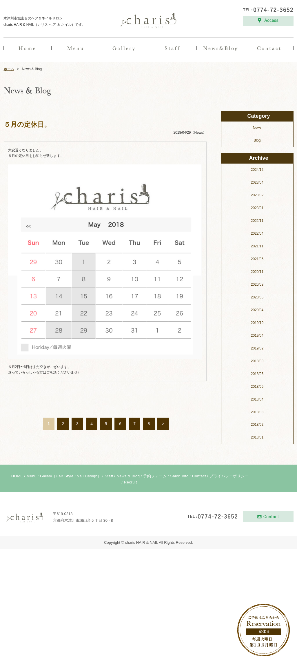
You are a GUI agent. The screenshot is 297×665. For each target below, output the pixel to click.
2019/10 (257, 439)
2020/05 (257, 413)
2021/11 (257, 362)
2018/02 (257, 541)
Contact (199, 592)
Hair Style (64, 592)
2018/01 (257, 553)
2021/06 (257, 375)
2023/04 (257, 298)
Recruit (130, 598)
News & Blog (128, 592)
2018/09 (257, 477)
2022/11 (257, 337)
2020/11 (257, 388)
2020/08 (257, 400)
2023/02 (257, 311)
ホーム (9, 185)
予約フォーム (155, 592)
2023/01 (257, 324)
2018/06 (257, 490)
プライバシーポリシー (229, 592)
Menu (32, 592)
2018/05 (257, 503)
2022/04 (257, 349)
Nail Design (87, 592)
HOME (17, 592)
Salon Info (179, 592)
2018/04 (257, 515)
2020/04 (257, 426)
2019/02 (257, 464)
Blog (257, 256)
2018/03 (257, 528)
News (257, 244)
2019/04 (257, 452)
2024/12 (257, 286)
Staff (109, 592)
